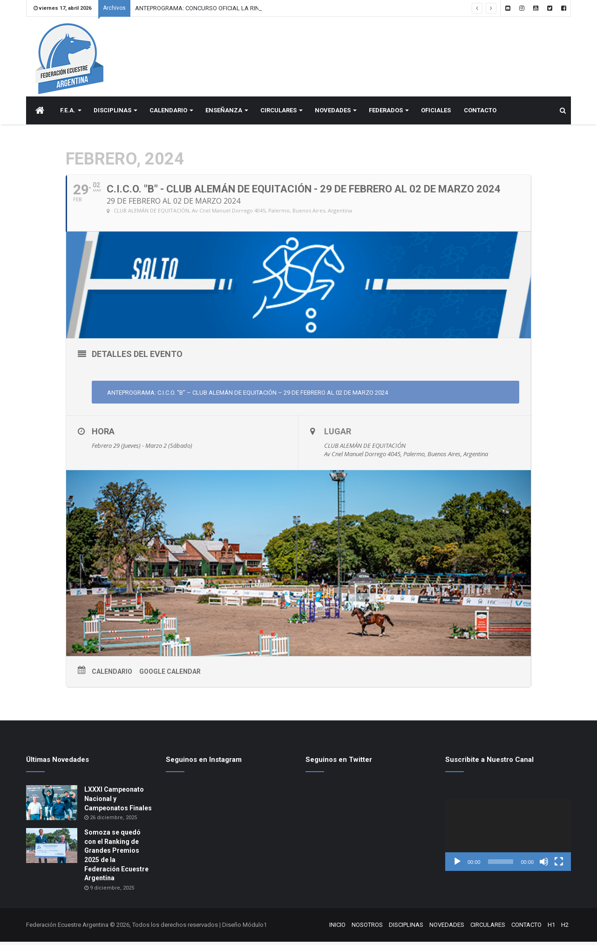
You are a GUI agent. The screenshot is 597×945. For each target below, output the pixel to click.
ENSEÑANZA (223, 113)
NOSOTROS (367, 927)
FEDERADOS (386, 113)
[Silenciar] (544, 865)
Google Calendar (170, 674)
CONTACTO (480, 113)
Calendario (112, 674)
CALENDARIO (168, 113)
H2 (565, 927)
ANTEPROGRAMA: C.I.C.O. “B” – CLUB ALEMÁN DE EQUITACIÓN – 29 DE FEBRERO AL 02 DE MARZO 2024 (247, 395)
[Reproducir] (457, 865)
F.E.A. (67, 113)
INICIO (337, 927)
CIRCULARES (278, 113)
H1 (551, 927)
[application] (508, 838)
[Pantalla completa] (558, 865)
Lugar (337, 434)
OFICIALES (436, 113)
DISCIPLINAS (112, 113)
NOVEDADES (333, 113)
